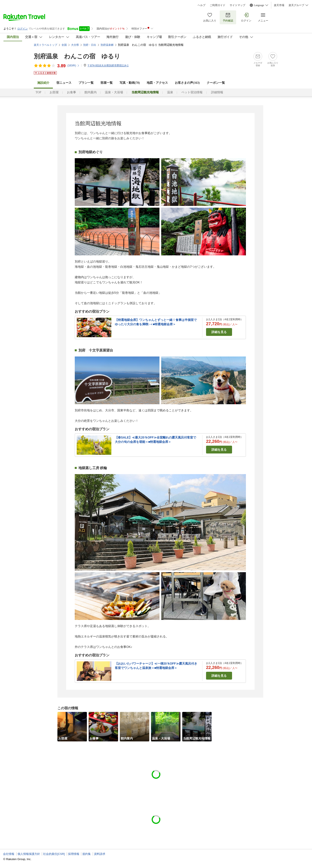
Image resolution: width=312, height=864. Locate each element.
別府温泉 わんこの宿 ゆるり (77, 56)
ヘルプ (201, 5)
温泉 (170, 92)
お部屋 (54, 92)
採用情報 (73, 854)
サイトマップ (237, 5)
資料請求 (99, 854)
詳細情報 (217, 92)
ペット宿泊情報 (192, 92)
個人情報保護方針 (29, 854)
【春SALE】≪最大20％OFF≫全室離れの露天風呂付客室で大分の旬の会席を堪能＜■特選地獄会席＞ (155, 439)
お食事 (71, 92)
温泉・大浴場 (114, 92)
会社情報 (8, 854)
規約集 (86, 854)
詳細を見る (219, 332)
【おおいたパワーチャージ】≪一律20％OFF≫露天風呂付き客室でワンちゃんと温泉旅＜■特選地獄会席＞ (156, 666)
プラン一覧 (86, 82)
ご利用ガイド (217, 5)
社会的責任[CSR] (54, 854)
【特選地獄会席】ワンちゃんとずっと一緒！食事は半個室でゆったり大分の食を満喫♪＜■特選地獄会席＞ (156, 322)
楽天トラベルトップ (45, 44)
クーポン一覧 (216, 82)
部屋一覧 (107, 82)
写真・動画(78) (130, 82)
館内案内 (90, 92)
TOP (38, 92)
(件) (73, 65)
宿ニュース (64, 82)
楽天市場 (279, 5)
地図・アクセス (157, 82)
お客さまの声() (187, 82)
